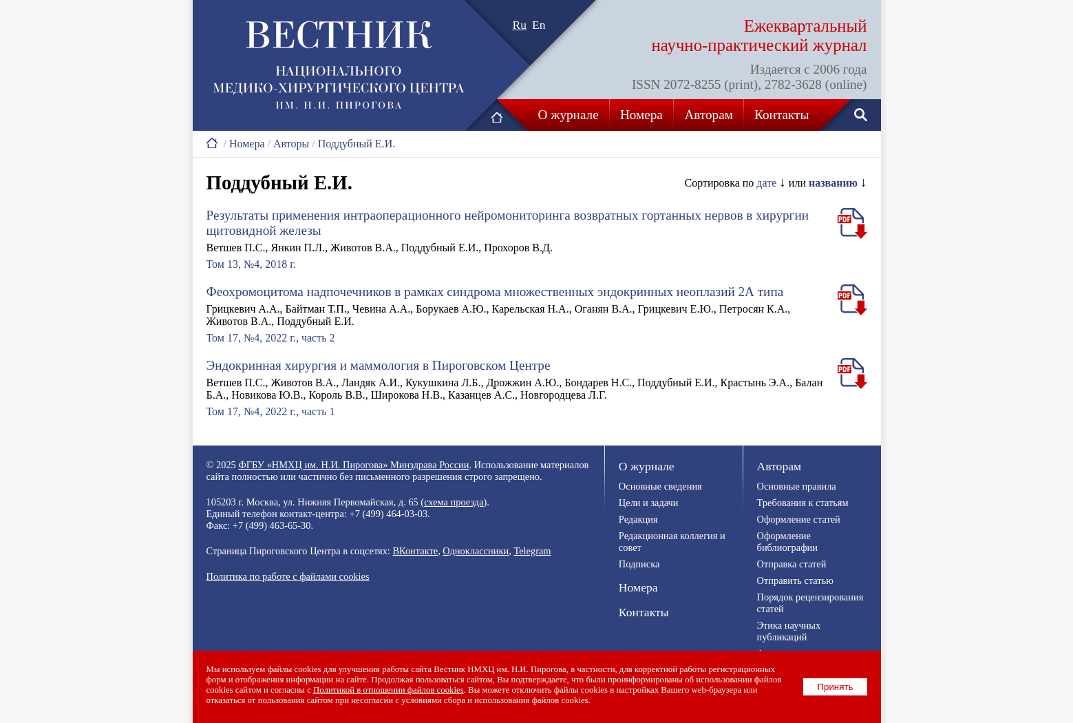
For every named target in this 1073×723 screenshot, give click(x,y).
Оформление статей (798, 519)
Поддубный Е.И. (357, 143)
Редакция (638, 519)
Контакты (781, 114)
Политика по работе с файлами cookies (288, 576)
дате (766, 183)
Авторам (708, 114)
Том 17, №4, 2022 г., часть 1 (270, 411)
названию (833, 183)
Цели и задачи (649, 502)
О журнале (568, 114)
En (539, 25)
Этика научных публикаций (789, 631)
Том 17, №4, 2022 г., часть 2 (270, 338)
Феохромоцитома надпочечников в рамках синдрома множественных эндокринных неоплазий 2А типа (495, 291)
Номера (641, 114)
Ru (520, 25)
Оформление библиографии (787, 541)
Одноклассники (476, 550)
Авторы (291, 143)
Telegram (532, 550)
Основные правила (796, 486)
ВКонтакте (415, 550)
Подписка (639, 563)
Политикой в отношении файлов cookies (388, 690)
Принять (835, 687)
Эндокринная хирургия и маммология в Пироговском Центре (378, 365)
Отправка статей (792, 563)
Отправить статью (795, 580)
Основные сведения (660, 486)
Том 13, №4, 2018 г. (251, 264)
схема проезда (453, 501)
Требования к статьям (803, 502)
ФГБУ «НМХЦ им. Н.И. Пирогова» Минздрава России (353, 464)
